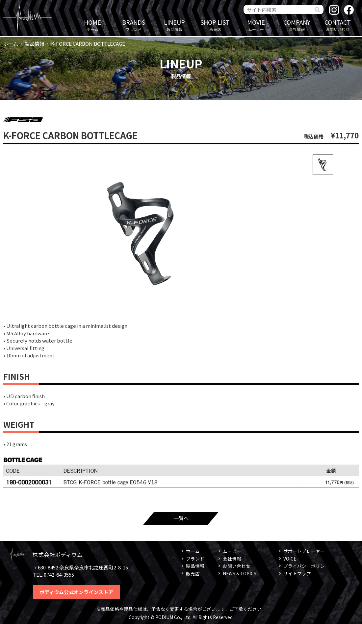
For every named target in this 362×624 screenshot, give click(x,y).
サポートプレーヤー (304, 551)
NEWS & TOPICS (239, 573)
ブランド (133, 25)
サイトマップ (297, 573)
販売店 (215, 25)
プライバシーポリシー (306, 566)
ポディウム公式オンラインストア (76, 591)
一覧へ (181, 518)
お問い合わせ (337, 25)
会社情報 (296, 25)
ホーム (92, 25)
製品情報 (174, 25)
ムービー (256, 25)
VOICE (289, 558)
